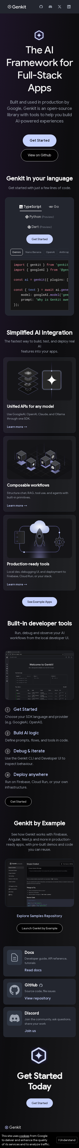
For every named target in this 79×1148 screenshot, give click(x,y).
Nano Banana (33, 252)
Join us (30, 1031)
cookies (24, 1136)
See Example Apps (39, 602)
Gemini (16, 252)
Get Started (40, 140)
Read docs (33, 970)
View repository (38, 998)
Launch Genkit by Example (39, 928)
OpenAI (50, 252)
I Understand (66, 1140)
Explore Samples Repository (39, 916)
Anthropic (65, 252)
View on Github (39, 155)
